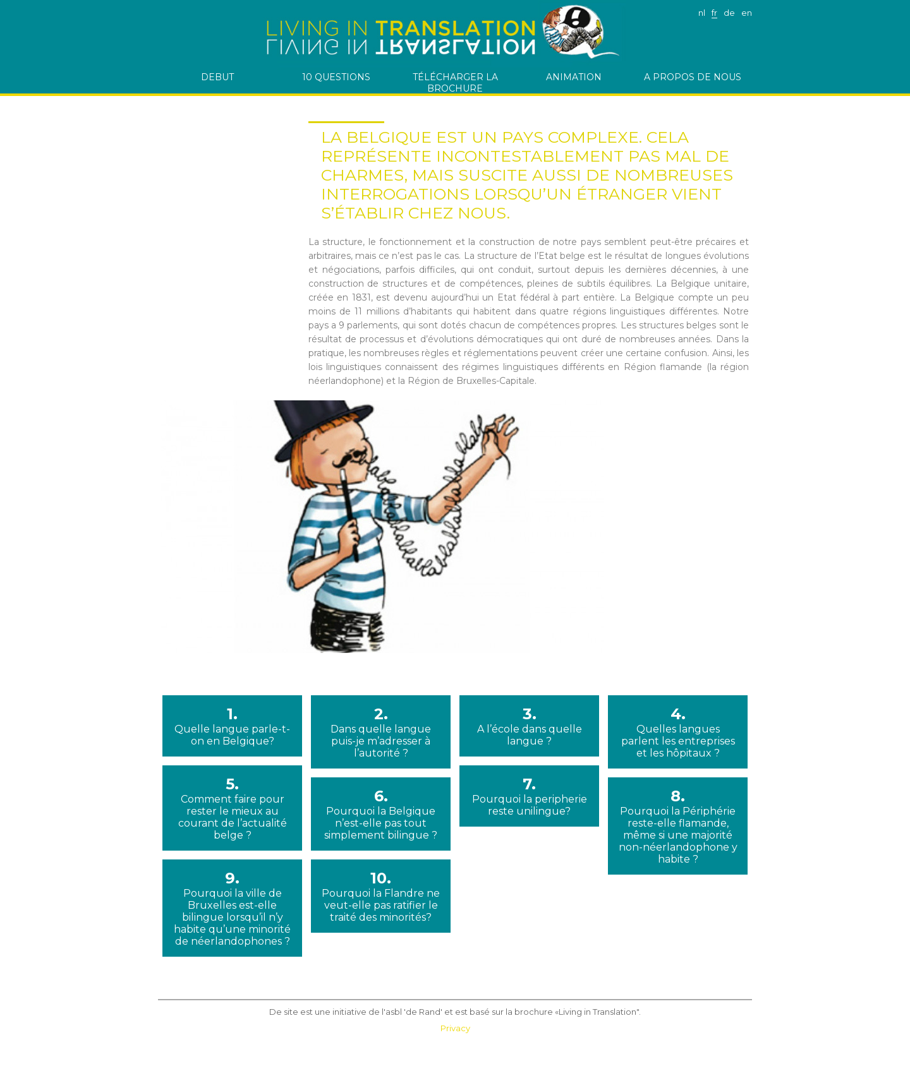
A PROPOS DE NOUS (692, 77)
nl (701, 13)
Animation (574, 77)
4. (677, 732)
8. (677, 826)
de (729, 13)
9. (232, 908)
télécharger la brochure (455, 82)
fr (714, 13)
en (746, 13)
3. (529, 726)
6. (380, 814)
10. (380, 896)
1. (232, 726)
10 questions (336, 77)
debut (217, 77)
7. (529, 796)
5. (232, 808)
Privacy (455, 1028)
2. (380, 732)
